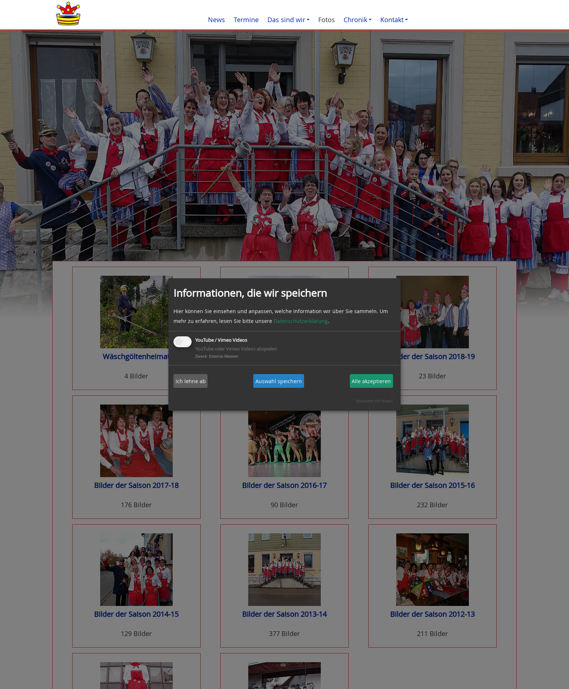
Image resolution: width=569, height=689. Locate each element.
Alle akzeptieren (371, 381)
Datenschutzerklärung (301, 320)
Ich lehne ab (191, 381)
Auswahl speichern (278, 381)
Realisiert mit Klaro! (374, 400)
